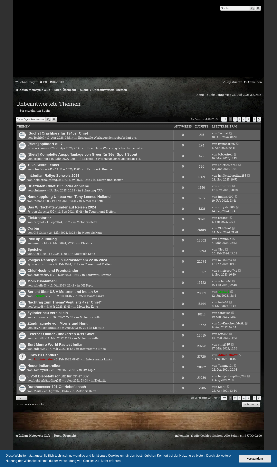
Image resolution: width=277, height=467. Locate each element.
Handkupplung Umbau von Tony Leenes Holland (68, 197)
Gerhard (39, 296)
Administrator (43, 359)
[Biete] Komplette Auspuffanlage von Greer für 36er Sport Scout (82, 154)
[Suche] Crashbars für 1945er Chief (57, 133)
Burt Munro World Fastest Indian (55, 344)
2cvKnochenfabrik (46, 328)
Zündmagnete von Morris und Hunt (57, 323)
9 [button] (254, 119)
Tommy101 (40, 370)
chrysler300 (46, 211)
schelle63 (40, 285)
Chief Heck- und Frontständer (52, 271)
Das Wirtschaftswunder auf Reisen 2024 (61, 207)
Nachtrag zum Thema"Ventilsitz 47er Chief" (64, 302)
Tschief (38, 137)
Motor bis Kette (93, 201)
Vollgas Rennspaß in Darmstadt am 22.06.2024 (67, 260)
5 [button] (248, 119)
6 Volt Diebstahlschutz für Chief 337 (58, 376)
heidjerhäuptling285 (47, 180)
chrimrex (39, 190)
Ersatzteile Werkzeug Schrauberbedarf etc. (107, 137)
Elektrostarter (39, 218)
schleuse (39, 317)
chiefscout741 (42, 169)
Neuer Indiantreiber (44, 366)
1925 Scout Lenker (43, 165)
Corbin (33, 228)
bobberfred (40, 159)
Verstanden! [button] (255, 458)
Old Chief (39, 232)
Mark (37, 391)
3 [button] (239, 119)
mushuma (45, 264)
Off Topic (87, 285)
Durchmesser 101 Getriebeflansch (56, 387)
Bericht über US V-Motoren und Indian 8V (62, 292)
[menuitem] (43, 82)
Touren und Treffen (110, 180)
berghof (38, 222)
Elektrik (86, 243)
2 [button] (235, 119)
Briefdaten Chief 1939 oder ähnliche (58, 186)
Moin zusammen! (42, 281)
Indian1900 (41, 201)
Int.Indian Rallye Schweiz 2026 (53, 175)
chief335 (39, 349)
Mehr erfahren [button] (111, 461)
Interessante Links (91, 296)
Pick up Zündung (42, 239)
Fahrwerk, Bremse (99, 169)
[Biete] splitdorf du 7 (45, 144)
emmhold (40, 243)
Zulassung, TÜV (92, 190)
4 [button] (243, 119)
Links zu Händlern (43, 355)
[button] (224, 119)
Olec (36, 254)
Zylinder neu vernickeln (47, 313)
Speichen (35, 249)
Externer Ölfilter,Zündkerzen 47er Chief (60, 334)
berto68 (38, 306)
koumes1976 (46, 148)
